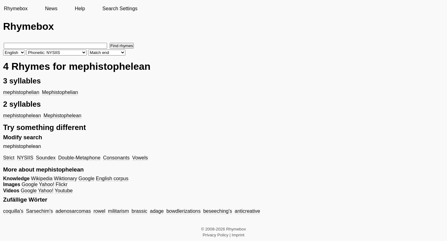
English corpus (112, 178)
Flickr (61, 184)
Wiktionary (65, 178)
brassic (139, 211)
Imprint (238, 235)
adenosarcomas (73, 211)
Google (87, 178)
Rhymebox (15, 8)
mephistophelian (21, 92)
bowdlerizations (183, 211)
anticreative (247, 211)
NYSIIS (25, 157)
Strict (8, 157)
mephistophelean (22, 115)
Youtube (64, 190)
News (51, 8)
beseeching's (217, 211)
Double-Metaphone (79, 157)
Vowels (140, 157)
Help (80, 8)
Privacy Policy (215, 235)
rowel (99, 211)
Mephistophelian (60, 92)
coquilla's (13, 211)
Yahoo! (46, 184)
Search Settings (120, 8)
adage (157, 211)
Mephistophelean (62, 115)
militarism (118, 211)
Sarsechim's (39, 211)
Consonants (116, 157)
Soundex (46, 157)
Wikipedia (41, 178)
